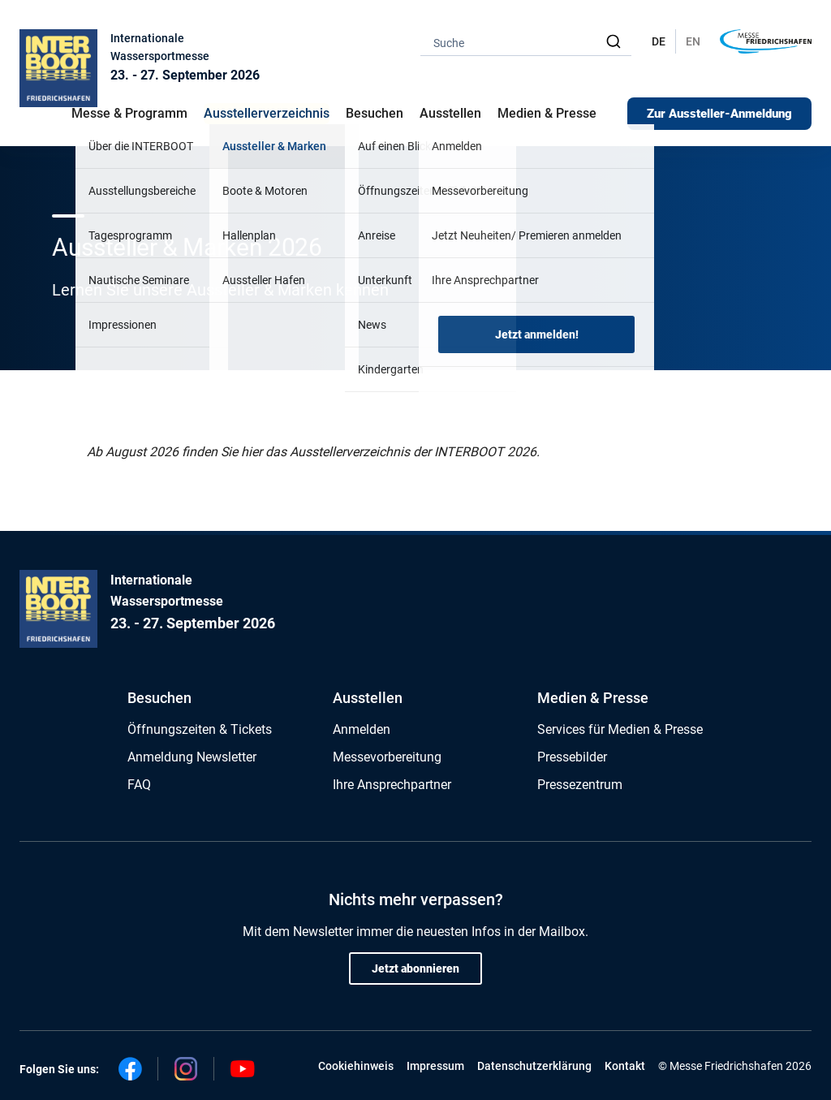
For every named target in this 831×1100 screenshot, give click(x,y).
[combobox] (525, 42)
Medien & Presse (546, 113)
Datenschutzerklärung (534, 1065)
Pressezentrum (579, 784)
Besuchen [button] (374, 113)
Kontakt (625, 1065)
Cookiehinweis (356, 1065)
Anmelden (361, 729)
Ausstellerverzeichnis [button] (266, 113)
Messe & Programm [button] (129, 113)
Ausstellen (368, 697)
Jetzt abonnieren (415, 968)
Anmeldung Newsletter (191, 757)
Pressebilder (572, 757)
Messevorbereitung (387, 757)
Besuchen (159, 697)
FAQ (139, 784)
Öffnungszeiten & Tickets (199, 729)
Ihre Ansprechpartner (392, 784)
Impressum (435, 1065)
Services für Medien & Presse (620, 729)
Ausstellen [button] (450, 113)
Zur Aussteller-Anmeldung (719, 113)
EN (693, 41)
